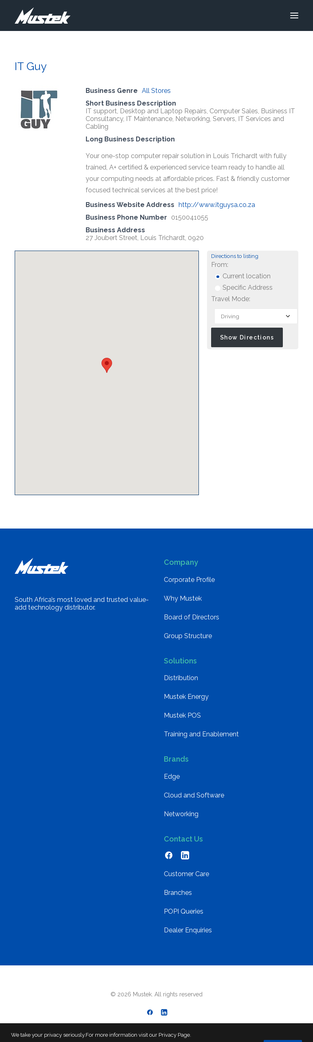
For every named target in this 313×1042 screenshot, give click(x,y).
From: (219, 265)
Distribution (181, 678)
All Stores (156, 91)
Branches (178, 893)
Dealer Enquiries (188, 930)
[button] (294, 15)
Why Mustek (183, 598)
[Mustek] (43, 15)
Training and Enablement (201, 734)
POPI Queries (183, 911)
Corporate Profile (189, 580)
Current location (242, 276)
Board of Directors (191, 617)
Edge (172, 776)
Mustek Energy (186, 697)
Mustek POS (182, 715)
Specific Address (243, 287)
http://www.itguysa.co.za (217, 205)
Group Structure (188, 636)
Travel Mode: (230, 299)
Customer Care (186, 874)
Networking (181, 814)
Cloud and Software (194, 795)
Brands (176, 759)
